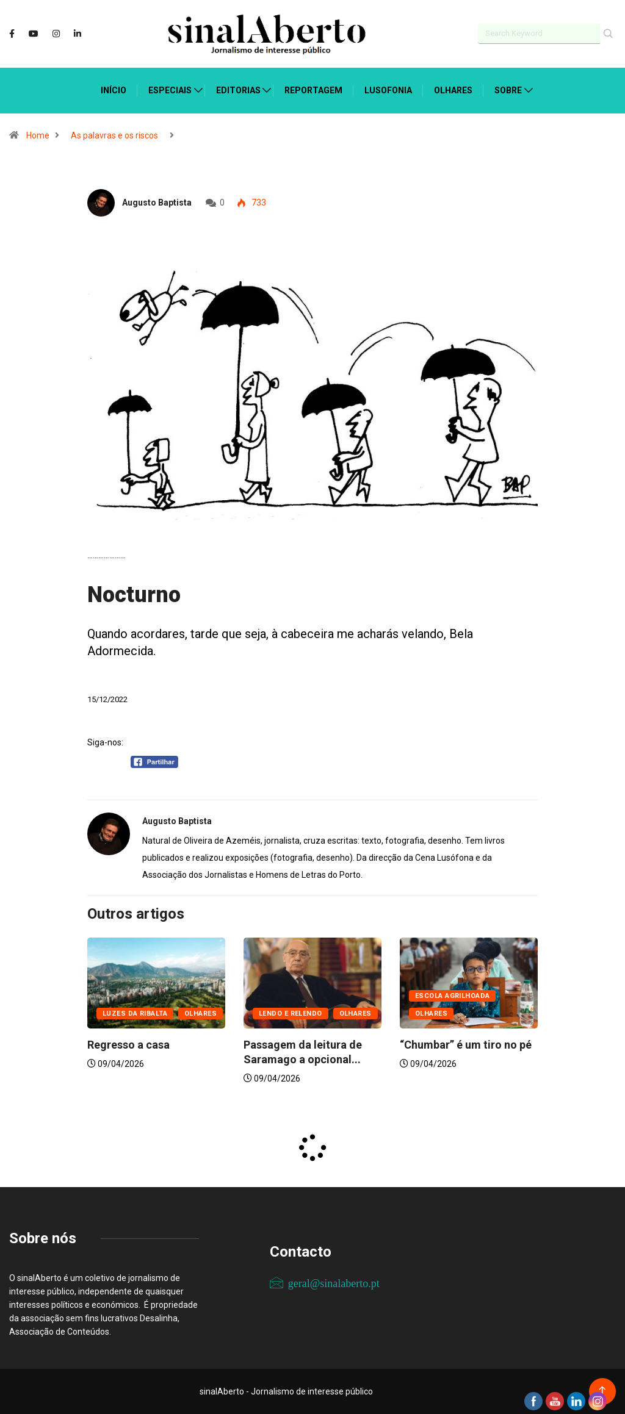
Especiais (170, 90)
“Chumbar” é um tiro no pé (466, 1044)
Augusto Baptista (157, 202)
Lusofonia (388, 90)
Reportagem (313, 90)
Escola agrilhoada (452, 996)
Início (113, 90)
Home (37, 135)
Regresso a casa (129, 1044)
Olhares (453, 90)
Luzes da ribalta (135, 1013)
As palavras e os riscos (114, 135)
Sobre (508, 90)
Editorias (238, 90)
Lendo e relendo (290, 1013)
